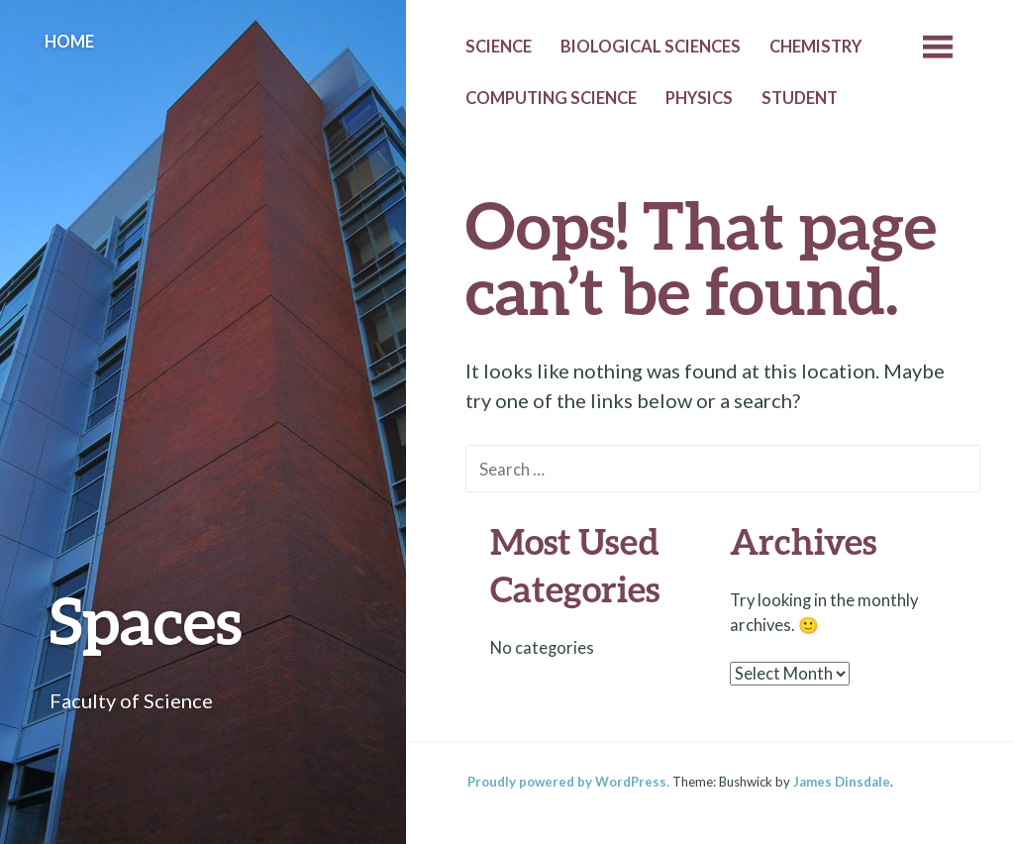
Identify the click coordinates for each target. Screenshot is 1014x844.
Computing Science (551, 98)
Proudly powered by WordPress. (568, 782)
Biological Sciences (650, 46)
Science (498, 46)
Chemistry (815, 46)
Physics (699, 98)
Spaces (146, 619)
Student (799, 98)
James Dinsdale (841, 782)
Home (69, 42)
